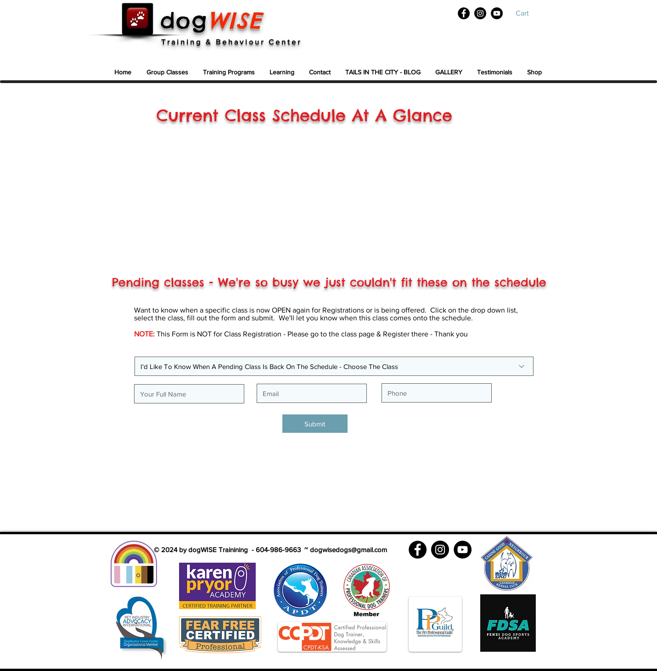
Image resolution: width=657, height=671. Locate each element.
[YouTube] (497, 13)
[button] (529, 13)
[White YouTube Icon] (514, 14)
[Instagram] (480, 13)
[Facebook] (464, 13)
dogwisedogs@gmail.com (348, 550)
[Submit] (315, 423)
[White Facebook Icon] (455, 14)
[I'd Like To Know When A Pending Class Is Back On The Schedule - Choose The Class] (334, 366)
